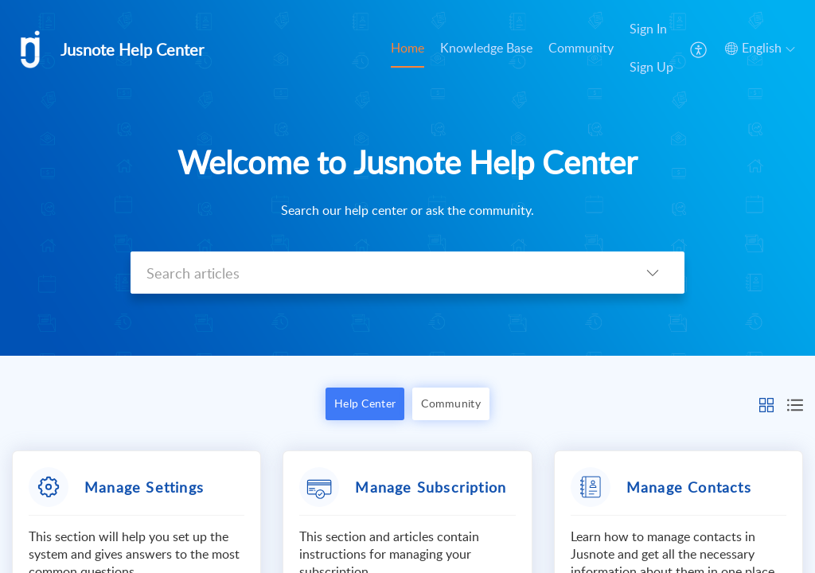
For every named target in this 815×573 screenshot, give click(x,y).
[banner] (407, 178)
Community (581, 48)
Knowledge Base (486, 48)
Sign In (648, 28)
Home (407, 48)
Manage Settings (144, 487)
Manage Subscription (430, 487)
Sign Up (651, 67)
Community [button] (451, 403)
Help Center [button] (365, 403)
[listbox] (652, 272)
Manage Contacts (688, 487)
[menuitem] (651, 49)
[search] (376, 272)
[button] (766, 403)
